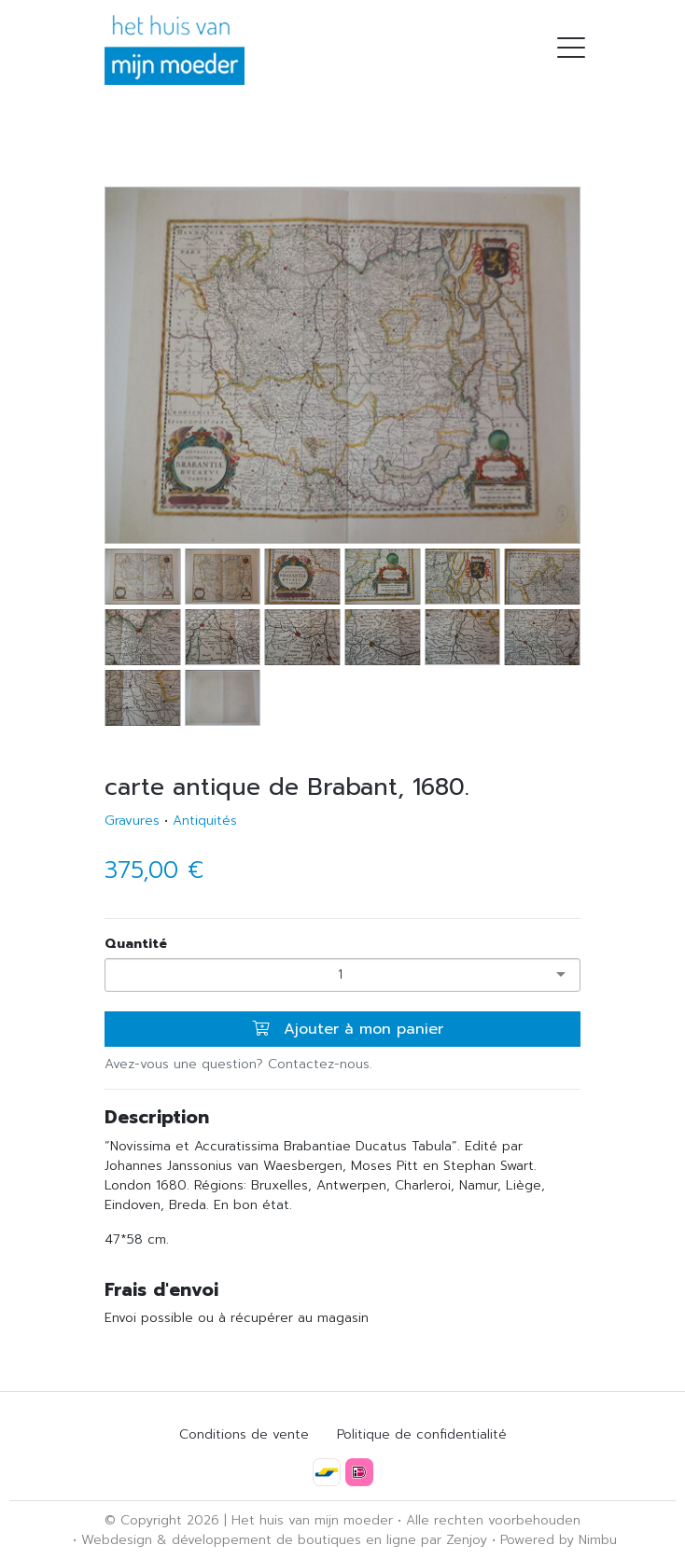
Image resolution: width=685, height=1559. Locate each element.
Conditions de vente (244, 1434)
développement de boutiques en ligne (294, 1540)
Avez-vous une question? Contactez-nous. (238, 1064)
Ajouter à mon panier (347, 1029)
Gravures (132, 820)
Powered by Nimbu (558, 1540)
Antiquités (205, 820)
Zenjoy (466, 1540)
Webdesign (116, 1540)
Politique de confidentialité (422, 1434)
